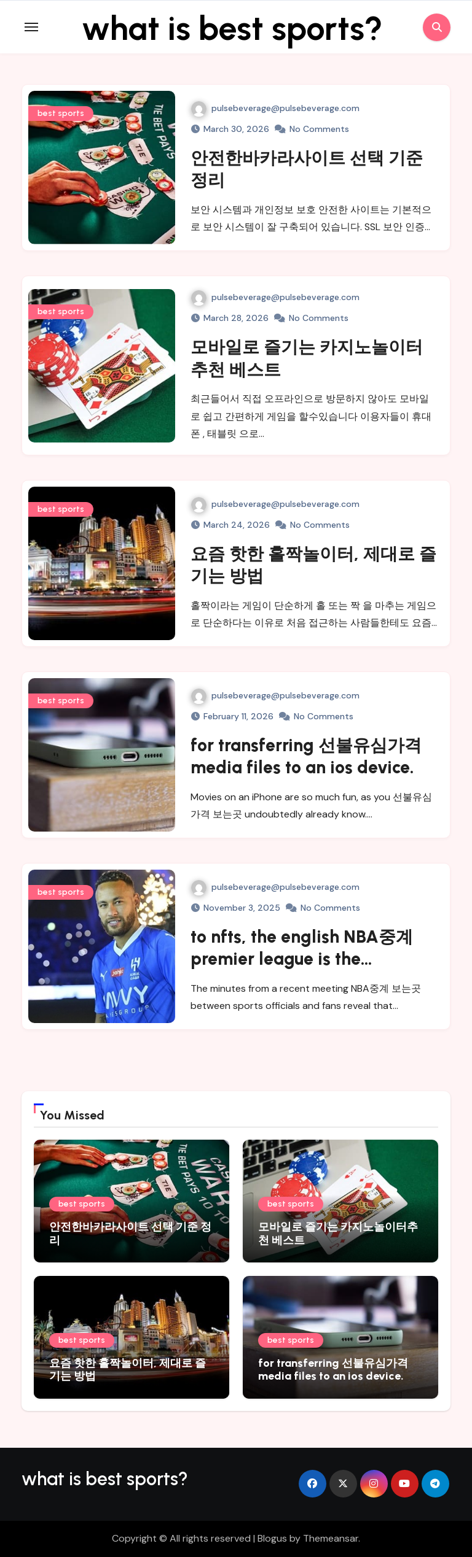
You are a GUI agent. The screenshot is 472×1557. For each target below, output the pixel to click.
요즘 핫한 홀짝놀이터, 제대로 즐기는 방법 (127, 1369)
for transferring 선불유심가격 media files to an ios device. (333, 1369)
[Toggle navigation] (31, 27)
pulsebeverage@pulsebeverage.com (275, 108)
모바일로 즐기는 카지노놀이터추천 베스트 (338, 1233)
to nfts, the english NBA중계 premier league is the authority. (302, 959)
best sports (60, 113)
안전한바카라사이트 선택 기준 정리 (130, 1233)
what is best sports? (232, 27)
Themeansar (330, 1538)
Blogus (272, 1538)
